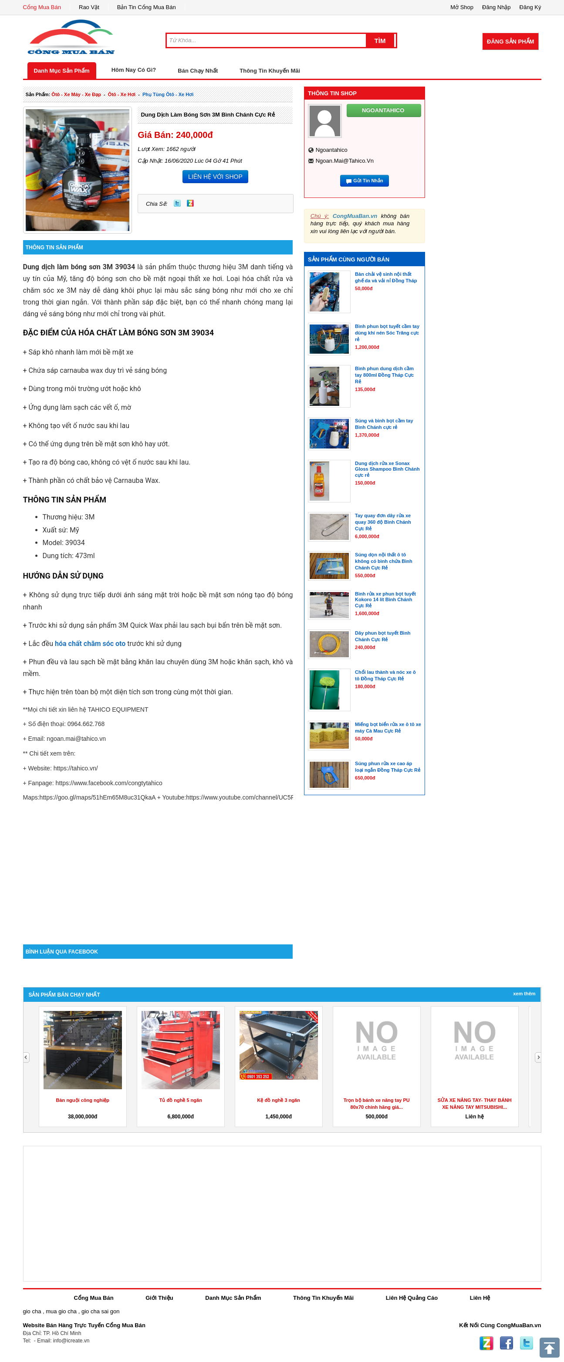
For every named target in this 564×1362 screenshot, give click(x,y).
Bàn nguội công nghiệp (82, 1100)
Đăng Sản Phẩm (510, 41)
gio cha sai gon (100, 1311)
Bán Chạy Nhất (198, 70)
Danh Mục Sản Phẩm (62, 70)
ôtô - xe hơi (121, 94)
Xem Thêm (524, 993)
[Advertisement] (158, 870)
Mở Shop (461, 7)
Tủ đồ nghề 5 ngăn (180, 1100)
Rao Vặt (89, 7)
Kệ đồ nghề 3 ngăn (278, 1100)
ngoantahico (332, 150)
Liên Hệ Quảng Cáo (412, 1298)
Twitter (177, 203)
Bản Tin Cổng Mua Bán (146, 7)
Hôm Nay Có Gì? (133, 70)
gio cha (32, 1311)
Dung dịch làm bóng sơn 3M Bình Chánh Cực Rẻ (207, 114)
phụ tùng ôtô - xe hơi (167, 94)
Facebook (506, 1343)
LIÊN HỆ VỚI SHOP (215, 176)
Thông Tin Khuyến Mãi (270, 70)
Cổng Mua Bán (42, 7)
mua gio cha (61, 1311)
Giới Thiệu (159, 1298)
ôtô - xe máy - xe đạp (76, 94)
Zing (190, 203)
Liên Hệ (480, 1298)
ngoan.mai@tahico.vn (345, 160)
